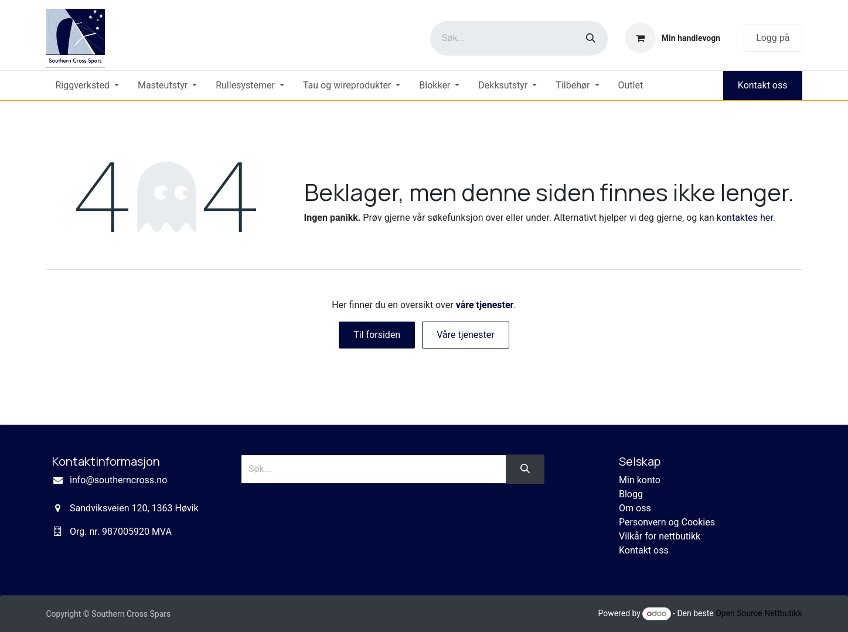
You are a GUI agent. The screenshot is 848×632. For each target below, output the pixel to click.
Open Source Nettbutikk (759, 613)
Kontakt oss (763, 85)
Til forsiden (376, 334)
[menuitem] (87, 85)
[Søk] (591, 38)
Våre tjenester (466, 334)
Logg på (772, 37)
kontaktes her (745, 217)
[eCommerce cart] (673, 38)
